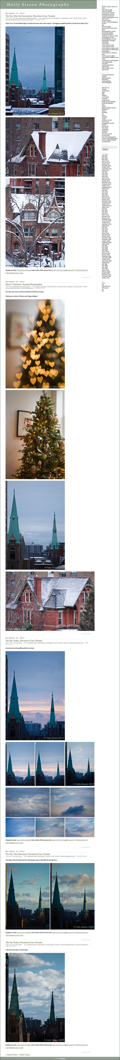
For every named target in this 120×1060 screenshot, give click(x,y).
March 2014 (105, 161)
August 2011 (105, 207)
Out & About (105, 121)
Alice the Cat (105, 88)
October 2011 (106, 204)
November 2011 (106, 202)
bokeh (38, 286)
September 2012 (107, 187)
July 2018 (104, 156)
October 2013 (106, 167)
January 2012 (106, 199)
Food (103, 104)
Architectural (105, 91)
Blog (103, 94)
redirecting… (105, 42)
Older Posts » (25, 1055)
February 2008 (106, 272)
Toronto (84, 18)
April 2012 (105, 195)
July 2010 (104, 227)
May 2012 (105, 193)
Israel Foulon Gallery (107, 33)
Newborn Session (107, 120)
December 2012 (106, 182)
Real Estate (105, 128)
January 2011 (106, 218)
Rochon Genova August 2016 (110, 48)
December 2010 (106, 219)
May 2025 (105, 155)
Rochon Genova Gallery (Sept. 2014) (110, 58)
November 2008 (106, 258)
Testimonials (105, 66)
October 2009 (106, 241)
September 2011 (107, 205)
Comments (106, 286)
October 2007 (106, 278)
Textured (104, 132)
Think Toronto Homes (108, 68)
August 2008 (105, 262)
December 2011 (106, 201)
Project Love (105, 126)
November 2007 (106, 276)
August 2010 (105, 225)
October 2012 (106, 185)
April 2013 (105, 176)
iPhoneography (106, 78)
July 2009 (104, 245)
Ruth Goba (105, 63)
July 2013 (104, 172)
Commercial (105, 97)
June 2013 (105, 173)
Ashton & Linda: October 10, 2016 (110, 7)
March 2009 (105, 252)
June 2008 (105, 265)
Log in (103, 283)
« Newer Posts (11, 1055)
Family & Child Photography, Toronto (110, 22)
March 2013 (105, 178)
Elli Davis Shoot (106, 20)
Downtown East (46, 18)
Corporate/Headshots (108, 75)
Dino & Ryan (105, 19)
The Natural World (107, 134)
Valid (105, 288)
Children (104, 95)
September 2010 (107, 224)
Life (20, 286)
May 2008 (105, 267)
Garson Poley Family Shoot (109, 28)
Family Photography (107, 103)
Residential (105, 129)
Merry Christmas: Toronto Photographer (24, 284)
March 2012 (105, 196)
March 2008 (105, 270)
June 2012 (105, 192)
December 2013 (106, 166)
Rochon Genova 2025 (108, 46)
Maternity (104, 117)
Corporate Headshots (108, 16)
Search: (104, 145)
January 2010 (106, 236)
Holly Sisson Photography (38, 4)
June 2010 (105, 228)
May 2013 (105, 175)
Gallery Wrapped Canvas (109, 108)
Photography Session (108, 123)
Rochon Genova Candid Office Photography (110, 50)
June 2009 (105, 247)
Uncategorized (106, 141)
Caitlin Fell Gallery (107, 11)
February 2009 (106, 253)
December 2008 (106, 256)
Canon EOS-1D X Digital (59, 270)
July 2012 (104, 190)
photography (64, 18)
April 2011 (105, 213)
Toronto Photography (27, 19)
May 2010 (105, 230)
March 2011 (105, 215)
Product (104, 124)
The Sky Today (17, 18)
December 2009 (106, 238)
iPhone (104, 111)
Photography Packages (108, 40)
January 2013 (106, 181)
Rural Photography (107, 62)
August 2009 (105, 244)
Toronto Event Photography (109, 138)
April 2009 (105, 250)
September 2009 (107, 242)
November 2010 (106, 221)
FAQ (103, 25)
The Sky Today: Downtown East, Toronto (24, 640)
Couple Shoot (105, 100)
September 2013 (107, 169)
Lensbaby (16, 286)
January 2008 (106, 273)
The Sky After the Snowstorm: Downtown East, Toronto (30, 16)
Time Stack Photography (109, 137)
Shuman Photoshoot (108, 65)
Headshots (105, 109)
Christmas (43, 286)
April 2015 (105, 159)
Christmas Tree (51, 286)
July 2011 (104, 209)
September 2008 (107, 261)
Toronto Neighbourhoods (29, 18)
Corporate (105, 98)
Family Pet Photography (108, 101)
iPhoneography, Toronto (109, 31)
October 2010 (106, 222)
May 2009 (105, 249)
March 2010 (105, 233)
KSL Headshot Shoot (107, 34)
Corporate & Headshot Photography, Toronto (108, 13)
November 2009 (106, 239)
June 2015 (105, 158)
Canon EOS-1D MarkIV (24, 270)
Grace (103, 30)
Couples (104, 76)
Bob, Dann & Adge (107, 10)
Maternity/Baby (106, 81)
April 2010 (105, 232)
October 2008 (106, 259)
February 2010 (106, 235)
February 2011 (106, 216)
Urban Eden (105, 70)
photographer (56, 18)
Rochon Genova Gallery (108, 56)
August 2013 (105, 170)
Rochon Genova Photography (110, 60)
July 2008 (104, 264)
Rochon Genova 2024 (108, 45)
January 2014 (106, 164)
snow (70, 18)
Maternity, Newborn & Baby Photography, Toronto (110, 36)
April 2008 (105, 268)
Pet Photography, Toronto (109, 39)
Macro (104, 115)
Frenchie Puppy (106, 26)
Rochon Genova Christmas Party (109, 53)
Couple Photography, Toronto (110, 17)
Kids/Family (105, 79)
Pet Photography (107, 82)
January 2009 (106, 255)
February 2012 (106, 198)
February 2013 (106, 179)
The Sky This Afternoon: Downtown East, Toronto (28, 854)
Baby (103, 92)
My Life (104, 118)
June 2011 (105, 210)
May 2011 (105, 212)
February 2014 (106, 162)
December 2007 (106, 275)
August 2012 (105, 188)
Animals (104, 89)
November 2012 (106, 184)
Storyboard (105, 131)
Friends (104, 106)
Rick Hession (105, 43)
